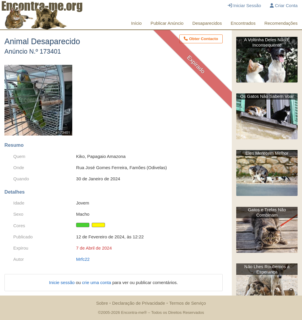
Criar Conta (284, 5)
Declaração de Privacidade (138, 303)
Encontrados (243, 23)
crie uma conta (97, 282)
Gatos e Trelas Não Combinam (267, 212)
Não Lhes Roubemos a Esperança (266, 269)
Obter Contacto (201, 39)
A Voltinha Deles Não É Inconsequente (267, 42)
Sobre (102, 303)
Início (136, 23)
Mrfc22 (83, 259)
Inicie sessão (62, 282)
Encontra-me (132, 312)
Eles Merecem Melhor (266, 153)
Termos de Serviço (187, 303)
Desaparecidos (207, 23)
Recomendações (281, 23)
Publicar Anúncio (166, 23)
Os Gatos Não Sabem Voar (267, 96)
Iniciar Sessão (244, 5)
